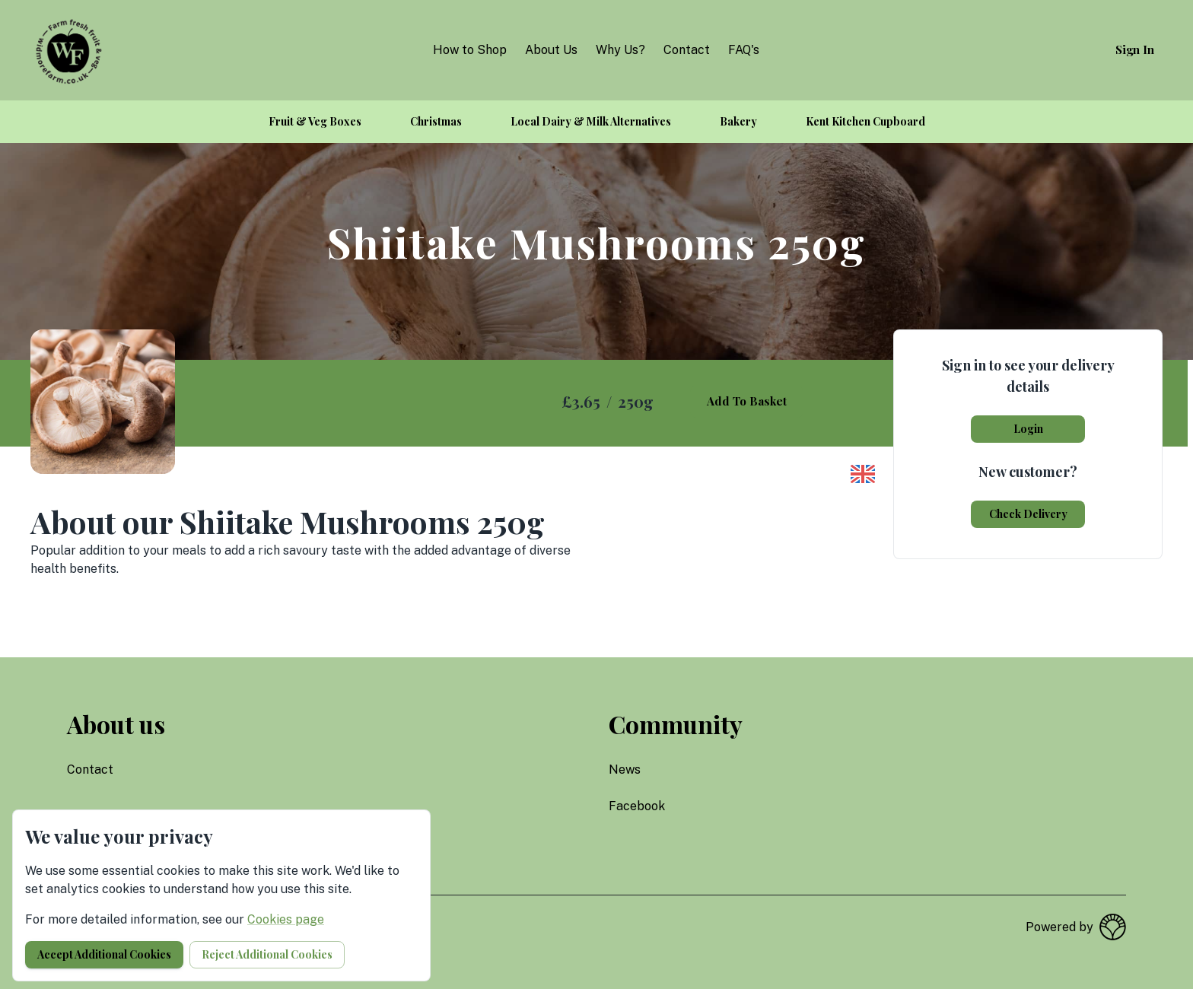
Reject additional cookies (267, 954)
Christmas (436, 121)
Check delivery (1028, 514)
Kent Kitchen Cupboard (865, 121)
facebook (637, 806)
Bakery (738, 121)
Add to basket (747, 401)
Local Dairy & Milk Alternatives (591, 121)
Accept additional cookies (104, 954)
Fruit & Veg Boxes (315, 121)
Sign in (1134, 49)
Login (1028, 428)
